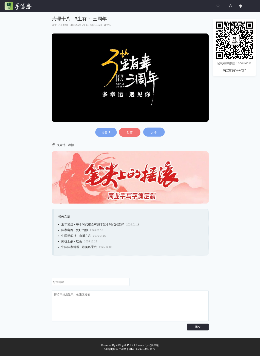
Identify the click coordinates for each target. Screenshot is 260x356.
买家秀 (61, 145)
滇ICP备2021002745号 (142, 348)
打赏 (130, 132)
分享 (154, 132)
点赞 (106, 132)
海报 (71, 145)
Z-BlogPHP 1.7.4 (125, 345)
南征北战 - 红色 (71, 241)
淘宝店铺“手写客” (234, 70)
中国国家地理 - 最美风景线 (79, 247)
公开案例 (62, 24)
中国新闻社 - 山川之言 (76, 235)
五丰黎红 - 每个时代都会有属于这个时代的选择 (92, 224)
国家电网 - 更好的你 (74, 230)
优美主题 (153, 345)
